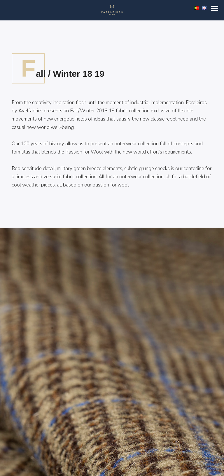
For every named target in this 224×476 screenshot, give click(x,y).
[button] (214, 8)
